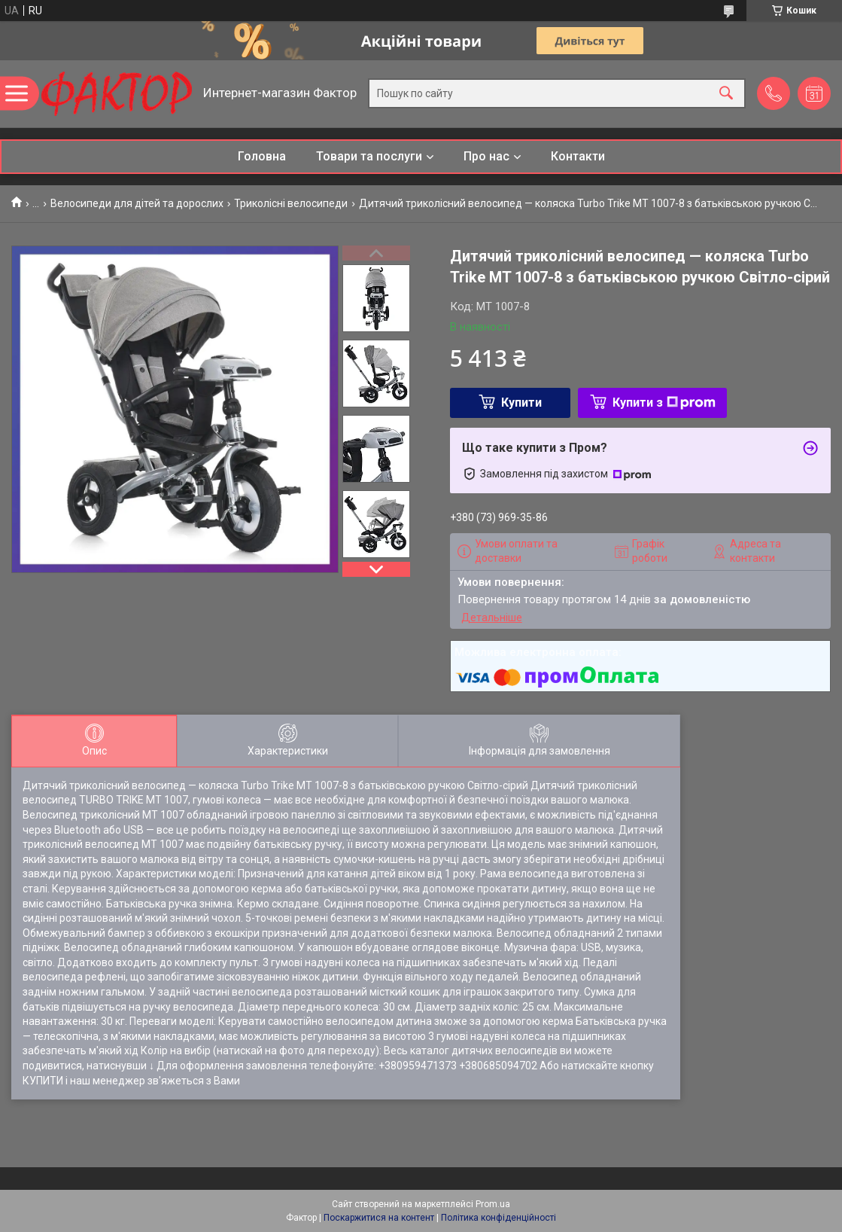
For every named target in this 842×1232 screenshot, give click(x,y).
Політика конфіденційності (498, 1217)
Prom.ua (493, 1204)
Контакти (578, 156)
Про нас (486, 156)
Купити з (664, 402)
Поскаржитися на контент (379, 1217)
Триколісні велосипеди (291, 203)
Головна (262, 156)
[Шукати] (726, 94)
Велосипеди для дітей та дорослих (136, 203)
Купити (521, 402)
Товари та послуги (369, 156)
